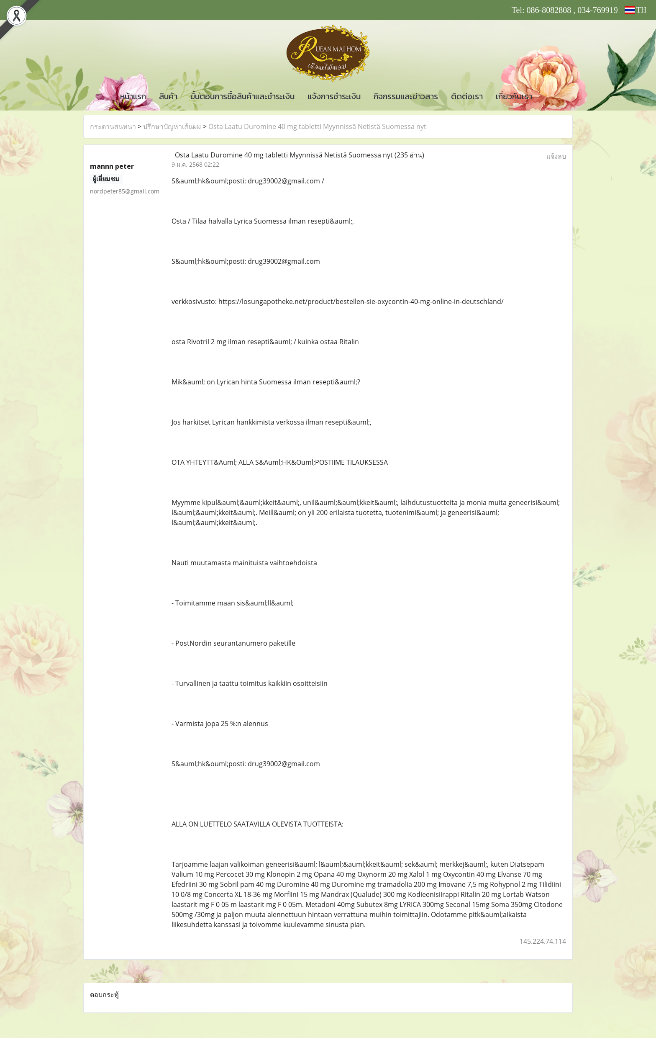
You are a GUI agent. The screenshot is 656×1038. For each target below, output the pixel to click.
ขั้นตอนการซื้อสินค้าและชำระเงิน (242, 96)
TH (635, 10)
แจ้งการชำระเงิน (334, 96)
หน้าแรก (133, 96)
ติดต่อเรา (467, 96)
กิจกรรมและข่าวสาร (406, 96)
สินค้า (168, 96)
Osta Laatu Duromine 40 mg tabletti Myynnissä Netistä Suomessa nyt (317, 126)
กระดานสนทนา (113, 126)
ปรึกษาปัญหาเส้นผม (172, 126)
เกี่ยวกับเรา (514, 96)
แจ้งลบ (556, 156)
